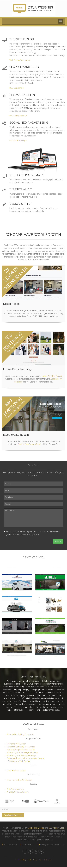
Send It (58, 541)
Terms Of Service (45, 860)
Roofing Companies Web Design (21, 749)
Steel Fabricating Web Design (19, 780)
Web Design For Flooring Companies (22, 752)
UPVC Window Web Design (18, 761)
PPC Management (18, 115)
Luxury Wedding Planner (52, 376)
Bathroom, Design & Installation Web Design (25, 758)
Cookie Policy (32, 860)
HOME (6, 809)
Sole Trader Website (15, 789)
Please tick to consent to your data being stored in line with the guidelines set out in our (32, 533)
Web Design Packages (19, 60)
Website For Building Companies (20, 734)
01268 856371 (28, 844)
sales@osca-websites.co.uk (50, 844)
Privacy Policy (33, 534)
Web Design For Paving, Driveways (21, 755)
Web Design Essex (13, 815)
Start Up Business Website (18, 792)
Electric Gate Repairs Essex (29, 444)
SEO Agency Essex (57, 828)
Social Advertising (17, 140)
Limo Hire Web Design (16, 770)
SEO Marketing (16, 88)
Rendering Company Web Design (21, 747)
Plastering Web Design (16, 744)
